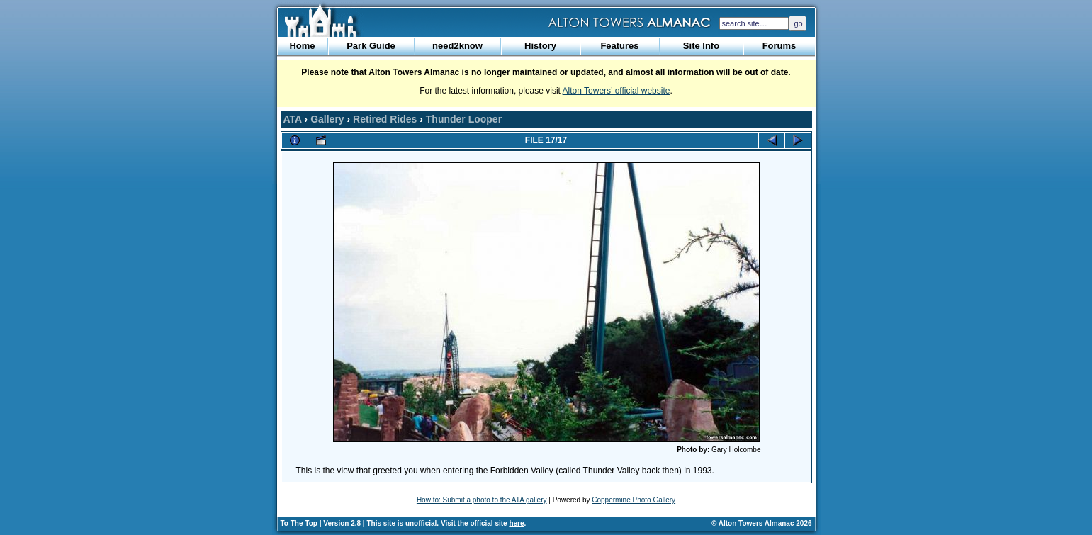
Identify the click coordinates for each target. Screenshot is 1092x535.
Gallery (327, 119)
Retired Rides (385, 119)
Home (302, 45)
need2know (457, 45)
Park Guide (371, 45)
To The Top (299, 523)
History (540, 45)
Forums (779, 45)
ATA (292, 119)
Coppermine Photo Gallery (633, 500)
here (516, 523)
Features (619, 45)
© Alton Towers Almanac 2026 (761, 523)
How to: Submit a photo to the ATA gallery (482, 500)
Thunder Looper (464, 119)
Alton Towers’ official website (616, 91)
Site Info (701, 45)
